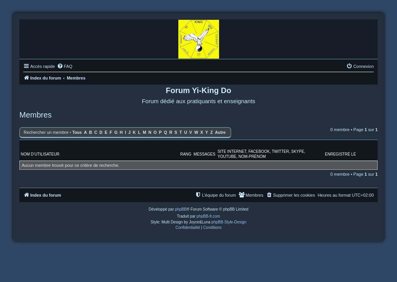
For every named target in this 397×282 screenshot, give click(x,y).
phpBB (180, 209)
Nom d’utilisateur (40, 154)
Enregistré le (340, 154)
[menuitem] (64, 66)
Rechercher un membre (46, 132)
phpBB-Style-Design (228, 222)
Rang (186, 154)
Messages (204, 154)
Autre (220, 132)
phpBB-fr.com (208, 216)
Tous (77, 132)
